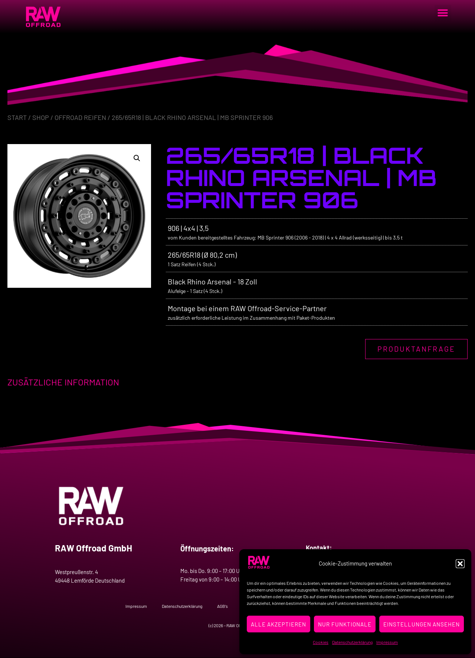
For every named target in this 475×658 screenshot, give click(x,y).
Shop (40, 117)
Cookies (320, 642)
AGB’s (222, 606)
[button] (460, 563)
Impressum (387, 642)
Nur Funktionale (344, 624)
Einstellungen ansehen (421, 624)
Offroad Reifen (80, 117)
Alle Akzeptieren (278, 624)
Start (17, 117)
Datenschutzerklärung (352, 642)
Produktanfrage (416, 349)
